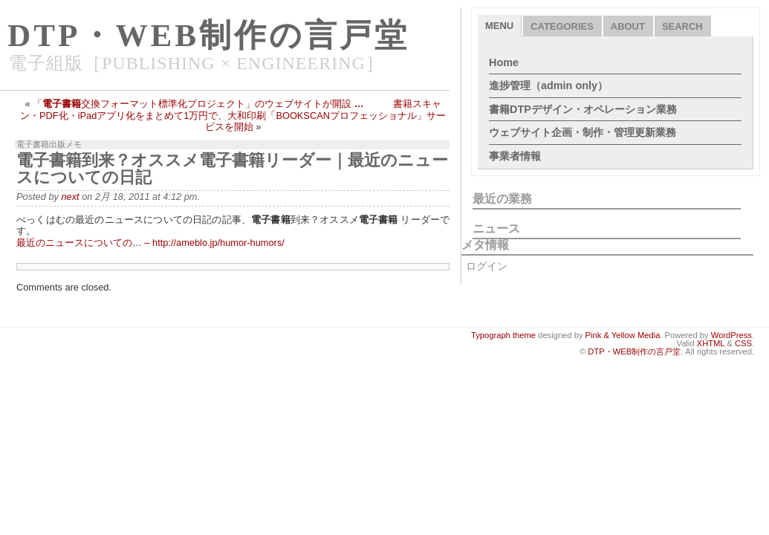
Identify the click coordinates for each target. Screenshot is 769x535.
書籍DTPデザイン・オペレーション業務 (583, 109)
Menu (499, 25)
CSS (743, 343)
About (628, 26)
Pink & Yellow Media (623, 335)
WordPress (731, 335)
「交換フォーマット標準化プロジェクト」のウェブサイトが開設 (198, 103)
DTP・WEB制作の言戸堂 (208, 35)
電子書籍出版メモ (49, 144)
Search (682, 26)
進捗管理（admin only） (548, 85)
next (70, 196)
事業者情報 (515, 156)
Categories (562, 26)
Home (504, 62)
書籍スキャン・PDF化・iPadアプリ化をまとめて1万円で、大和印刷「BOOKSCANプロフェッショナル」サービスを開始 (233, 115)
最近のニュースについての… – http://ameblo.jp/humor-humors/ (150, 242)
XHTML (711, 343)
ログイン (486, 266)
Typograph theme (503, 335)
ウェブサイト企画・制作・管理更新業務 (582, 132)
